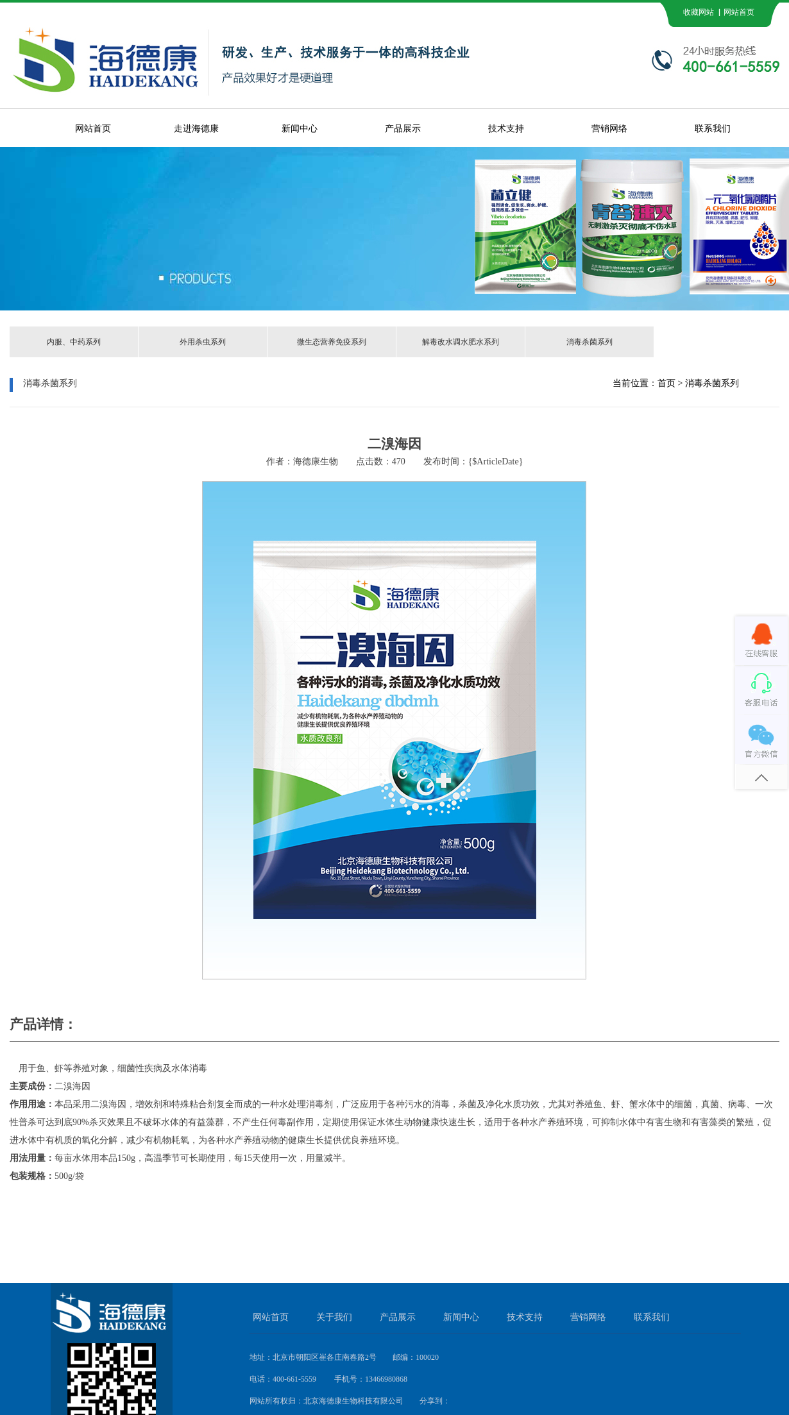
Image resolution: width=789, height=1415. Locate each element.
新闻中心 (300, 128)
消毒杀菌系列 (589, 341)
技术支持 (506, 128)
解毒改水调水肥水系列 (460, 341)
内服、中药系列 (74, 341)
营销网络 (609, 128)
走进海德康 (196, 128)
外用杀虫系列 (203, 341)
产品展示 (403, 128)
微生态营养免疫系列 (331, 341)
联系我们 (713, 128)
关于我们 (334, 1317)
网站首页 (93, 128)
